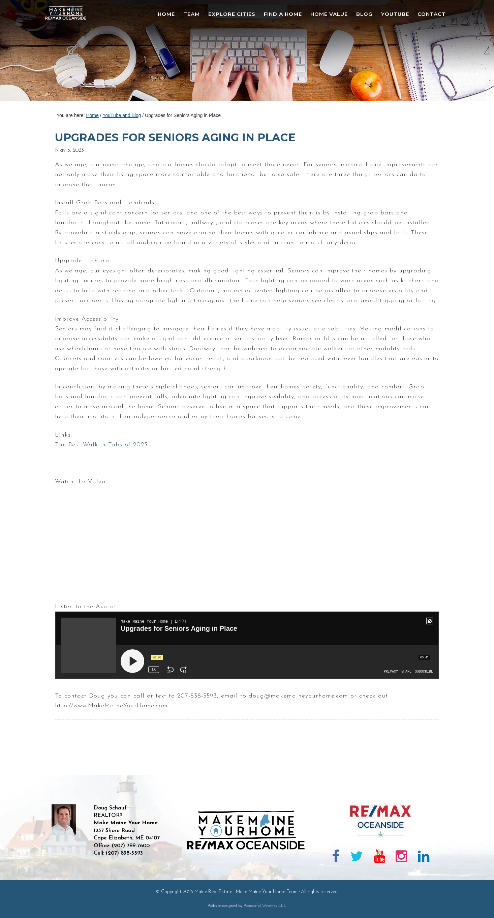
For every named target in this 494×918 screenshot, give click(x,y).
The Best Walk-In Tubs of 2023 (101, 445)
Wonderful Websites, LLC (265, 906)
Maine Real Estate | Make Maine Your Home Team (69, 52)
